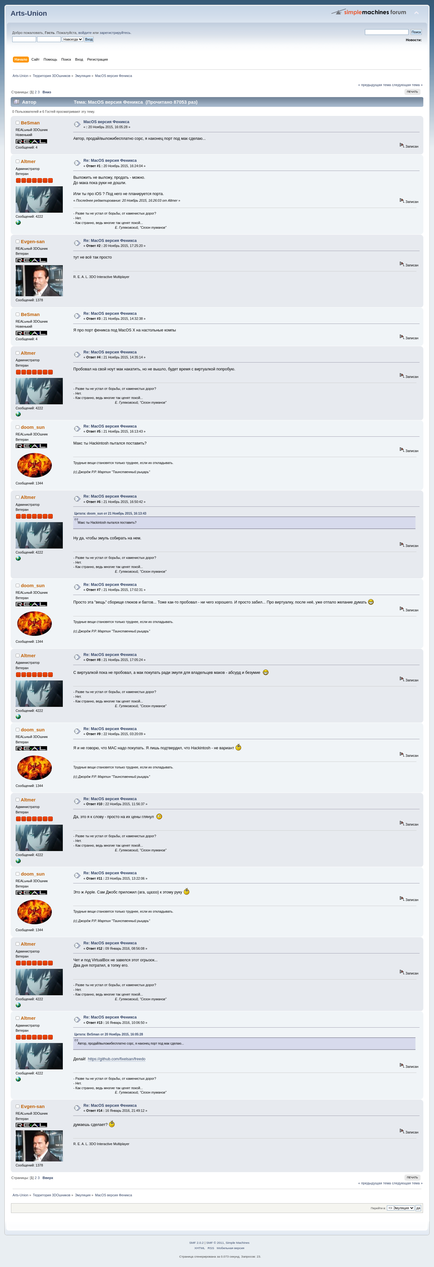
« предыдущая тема (374, 85)
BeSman (30, 122)
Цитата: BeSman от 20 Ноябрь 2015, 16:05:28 (108, 1034)
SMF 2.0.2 (196, 1242)
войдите (85, 33)
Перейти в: (378, 1208)
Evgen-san (33, 241)
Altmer (28, 161)
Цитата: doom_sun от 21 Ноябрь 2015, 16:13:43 (110, 513)
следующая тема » (407, 85)
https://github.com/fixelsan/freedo (116, 1059)
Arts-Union (29, 13)
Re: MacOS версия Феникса (110, 160)
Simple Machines (237, 1242)
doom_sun (33, 427)
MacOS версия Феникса (106, 122)
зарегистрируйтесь (115, 33)
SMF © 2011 (215, 1242)
